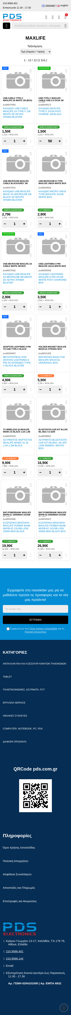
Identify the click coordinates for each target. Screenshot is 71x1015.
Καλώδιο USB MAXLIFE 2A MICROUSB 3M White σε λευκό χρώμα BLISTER (17, 278)
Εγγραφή (35, 619)
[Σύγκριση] (46, 17)
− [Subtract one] (5, 141)
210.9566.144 (14, 958)
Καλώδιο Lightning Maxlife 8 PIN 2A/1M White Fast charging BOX (53, 278)
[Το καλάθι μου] (65, 17)
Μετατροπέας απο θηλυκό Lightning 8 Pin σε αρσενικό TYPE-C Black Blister (17, 361)
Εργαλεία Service (14, 702)
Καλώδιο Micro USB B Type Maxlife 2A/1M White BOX (52, 194)
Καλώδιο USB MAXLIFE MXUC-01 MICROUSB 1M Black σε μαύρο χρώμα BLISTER (17, 195)
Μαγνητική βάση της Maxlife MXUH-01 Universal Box (52, 360)
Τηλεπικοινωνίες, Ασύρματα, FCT (24, 689)
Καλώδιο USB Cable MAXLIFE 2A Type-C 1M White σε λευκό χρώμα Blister (16, 112)
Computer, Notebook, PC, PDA (23, 728)
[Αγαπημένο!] (31, 80)
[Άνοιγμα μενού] (6, 26)
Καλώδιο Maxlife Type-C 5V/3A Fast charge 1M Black (50, 111)
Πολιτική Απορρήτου (35, 631)
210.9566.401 (10, 3)
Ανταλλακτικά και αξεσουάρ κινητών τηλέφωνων (34, 663)
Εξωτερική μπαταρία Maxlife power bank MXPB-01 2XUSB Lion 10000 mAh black (16, 527)
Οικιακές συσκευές (15, 715)
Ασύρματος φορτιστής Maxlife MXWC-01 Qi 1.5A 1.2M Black (17, 442)
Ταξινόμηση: (35, 46)
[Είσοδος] (59, 17)
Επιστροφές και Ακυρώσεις (20, 901)
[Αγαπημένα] (52, 17)
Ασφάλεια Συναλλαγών (17, 874)
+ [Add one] (24, 141)
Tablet (7, 676)
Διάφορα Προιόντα (15, 741)
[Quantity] (14, 141)
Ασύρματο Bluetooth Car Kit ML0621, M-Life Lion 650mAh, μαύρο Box (53, 444)
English (64, 5)
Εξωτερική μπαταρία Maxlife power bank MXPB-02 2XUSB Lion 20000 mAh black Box (52, 527)
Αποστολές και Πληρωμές (19, 887)
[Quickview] (31, 71)
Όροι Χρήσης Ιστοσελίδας (44, 628)
